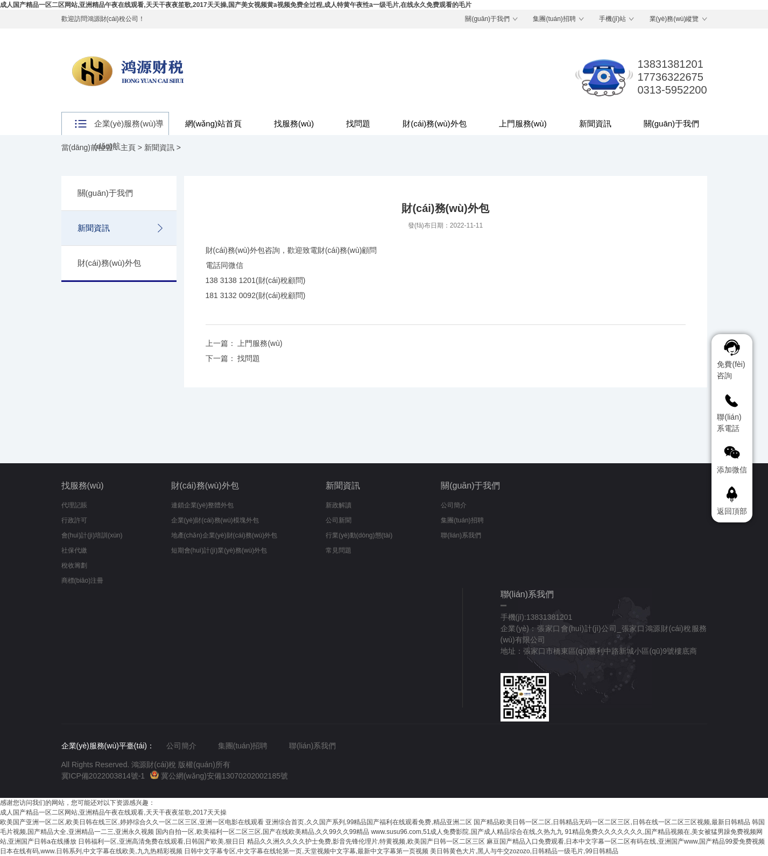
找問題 (358, 123)
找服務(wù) (294, 123)
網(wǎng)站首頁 (213, 123)
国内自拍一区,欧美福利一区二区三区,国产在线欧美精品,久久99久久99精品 (262, 832)
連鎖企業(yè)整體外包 (202, 505)
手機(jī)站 (612, 19)
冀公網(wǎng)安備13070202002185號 (219, 776)
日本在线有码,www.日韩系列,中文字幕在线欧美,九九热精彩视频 (91, 851)
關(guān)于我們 (487, 19)
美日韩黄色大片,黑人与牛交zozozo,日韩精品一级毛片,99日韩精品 (524, 851)
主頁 (128, 147)
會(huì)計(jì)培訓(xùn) (92, 535)
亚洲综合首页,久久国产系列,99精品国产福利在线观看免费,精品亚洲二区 (368, 822)
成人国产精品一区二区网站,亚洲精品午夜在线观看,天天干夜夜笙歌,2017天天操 (113, 812)
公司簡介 (454, 505)
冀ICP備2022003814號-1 (103, 776)
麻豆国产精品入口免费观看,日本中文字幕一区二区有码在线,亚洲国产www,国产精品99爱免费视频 (626, 841)
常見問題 (338, 550)
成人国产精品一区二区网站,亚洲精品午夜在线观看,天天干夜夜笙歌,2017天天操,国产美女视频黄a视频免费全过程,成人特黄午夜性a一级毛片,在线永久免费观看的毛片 (235, 5)
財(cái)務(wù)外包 (434, 123)
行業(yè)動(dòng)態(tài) (359, 535)
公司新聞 (338, 520)
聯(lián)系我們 (461, 535)
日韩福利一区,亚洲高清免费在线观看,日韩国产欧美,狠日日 (161, 841)
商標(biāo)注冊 (82, 580)
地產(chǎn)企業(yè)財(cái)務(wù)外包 (224, 535)
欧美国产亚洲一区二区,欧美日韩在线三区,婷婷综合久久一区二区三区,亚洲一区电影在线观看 (132, 822)
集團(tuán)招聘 (554, 19)
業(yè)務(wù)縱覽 (674, 19)
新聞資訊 (595, 123)
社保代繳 (74, 550)
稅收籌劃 (74, 565)
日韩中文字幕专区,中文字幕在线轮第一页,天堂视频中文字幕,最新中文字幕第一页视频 (306, 851)
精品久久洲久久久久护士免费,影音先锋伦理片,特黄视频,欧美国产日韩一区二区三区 (366, 841)
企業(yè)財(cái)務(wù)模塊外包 (215, 520)
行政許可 (74, 520)
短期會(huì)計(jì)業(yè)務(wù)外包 (219, 550)
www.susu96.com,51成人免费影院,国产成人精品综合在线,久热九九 (467, 832)
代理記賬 (74, 505)
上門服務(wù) (523, 123)
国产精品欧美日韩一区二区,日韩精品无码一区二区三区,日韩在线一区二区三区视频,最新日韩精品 (612, 822)
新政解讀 (338, 505)
